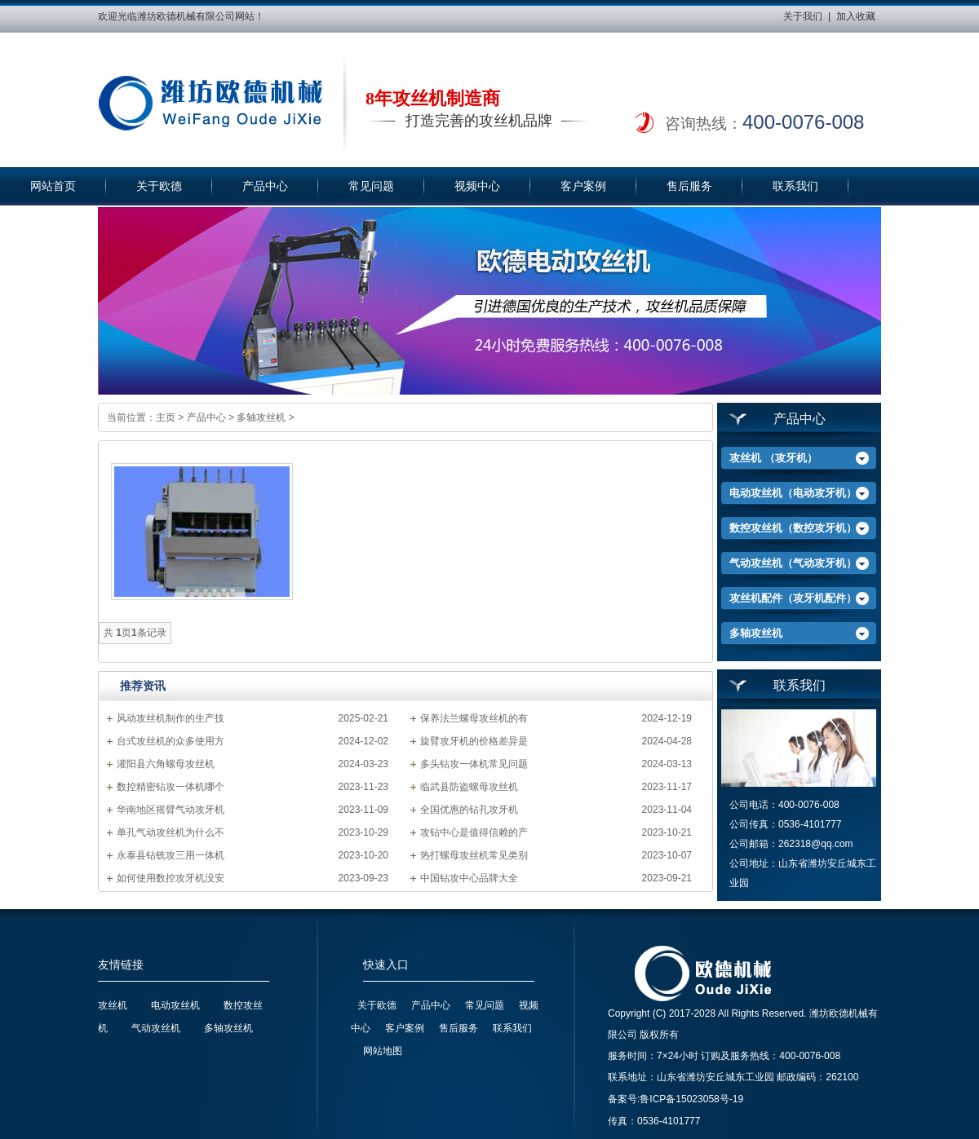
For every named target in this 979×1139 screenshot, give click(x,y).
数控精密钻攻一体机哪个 (170, 786)
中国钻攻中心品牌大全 (469, 878)
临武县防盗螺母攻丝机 (469, 786)
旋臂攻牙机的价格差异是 (474, 741)
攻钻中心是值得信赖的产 (474, 832)
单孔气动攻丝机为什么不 (170, 832)
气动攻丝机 (155, 1028)
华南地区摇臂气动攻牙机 (170, 809)
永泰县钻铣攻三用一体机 (170, 855)
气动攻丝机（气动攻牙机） (793, 563)
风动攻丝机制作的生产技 (170, 718)
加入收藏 (855, 16)
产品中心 (265, 186)
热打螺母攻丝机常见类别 (474, 855)
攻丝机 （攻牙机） (773, 458)
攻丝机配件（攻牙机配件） (793, 598)
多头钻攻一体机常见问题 (474, 764)
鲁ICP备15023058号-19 (691, 1099)
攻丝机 (112, 1005)
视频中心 (477, 186)
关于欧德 (159, 186)
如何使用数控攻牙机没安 (170, 878)
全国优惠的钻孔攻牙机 (469, 809)
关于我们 (802, 16)
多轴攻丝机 (261, 417)
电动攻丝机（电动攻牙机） (793, 493)
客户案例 (583, 186)
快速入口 (386, 965)
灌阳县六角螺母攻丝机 (166, 764)
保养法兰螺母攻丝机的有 (474, 718)
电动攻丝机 (175, 1005)
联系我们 (795, 186)
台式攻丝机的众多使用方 (170, 741)
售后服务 (689, 186)
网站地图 (382, 1051)
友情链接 (121, 965)
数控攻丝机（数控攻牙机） (793, 528)
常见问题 (371, 186)
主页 (165, 417)
